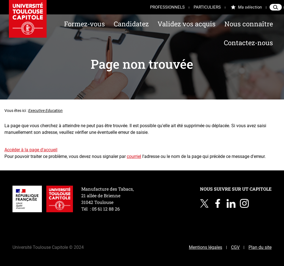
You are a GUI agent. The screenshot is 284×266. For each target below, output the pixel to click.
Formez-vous (84, 23)
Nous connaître (248, 23)
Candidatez (131, 23)
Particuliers (207, 7)
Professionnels (167, 7)
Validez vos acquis (186, 23)
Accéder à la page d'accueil (30, 149)
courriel (134, 156)
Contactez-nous (248, 42)
